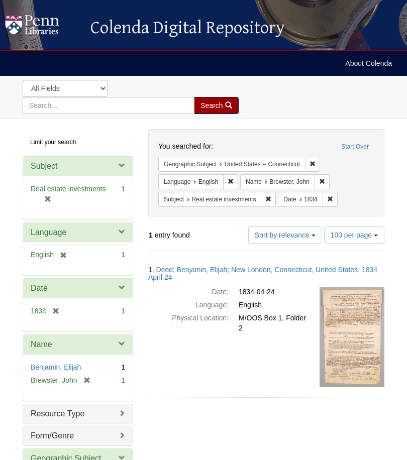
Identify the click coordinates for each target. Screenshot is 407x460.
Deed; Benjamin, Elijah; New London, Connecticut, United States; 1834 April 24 (262, 273)
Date (39, 288)
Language (48, 232)
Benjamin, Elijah (56, 367)
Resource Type (57, 413)
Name (41, 344)
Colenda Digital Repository (42, 27)
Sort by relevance (285, 235)
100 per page (354, 235)
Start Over (355, 146)
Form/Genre (52, 435)
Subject (44, 166)
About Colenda (368, 63)
